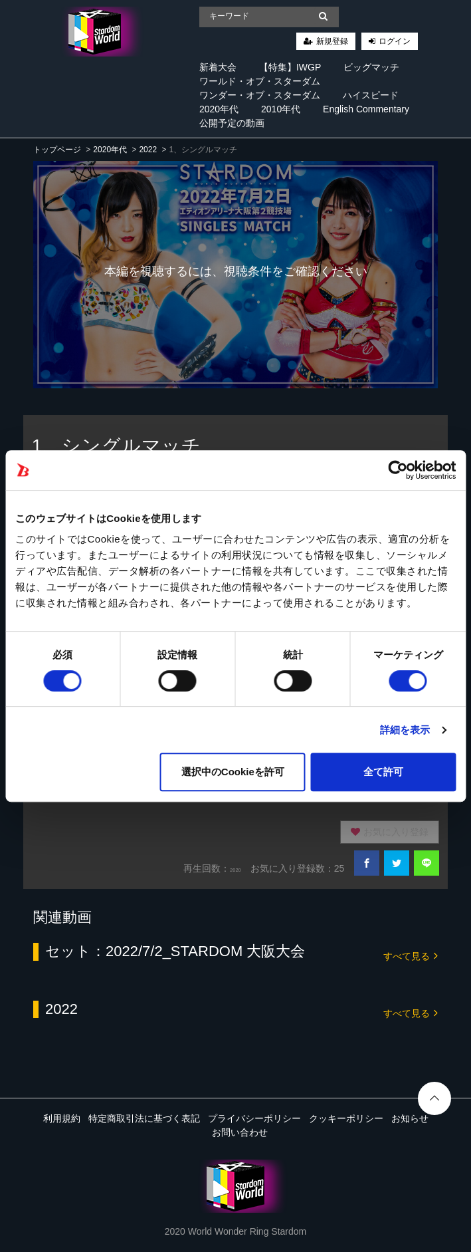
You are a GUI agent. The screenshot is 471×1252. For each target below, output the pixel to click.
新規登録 (332, 41)
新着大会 (217, 67)
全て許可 (383, 771)
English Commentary (366, 109)
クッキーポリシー (346, 1118)
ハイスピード (371, 95)
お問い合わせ (240, 1132)
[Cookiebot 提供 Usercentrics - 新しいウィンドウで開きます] (397, 470)
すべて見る (410, 955)
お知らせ (409, 1118)
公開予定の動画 (231, 123)
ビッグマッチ (371, 67)
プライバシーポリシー (254, 1118)
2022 (148, 149)
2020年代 (218, 109)
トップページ (57, 149)
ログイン (395, 41)
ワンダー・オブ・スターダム (259, 95)
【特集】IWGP (290, 67)
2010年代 (280, 109)
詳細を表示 (405, 729)
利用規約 (61, 1118)
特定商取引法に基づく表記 (144, 1118)
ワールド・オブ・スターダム (259, 81)
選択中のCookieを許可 (232, 771)
